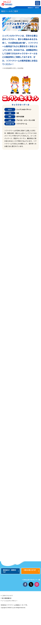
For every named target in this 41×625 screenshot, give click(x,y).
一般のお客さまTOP (29, 570)
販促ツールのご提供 (9, 11)
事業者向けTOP (10, 571)
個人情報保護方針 (7, 598)
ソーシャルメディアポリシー (9, 601)
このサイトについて (7, 595)
